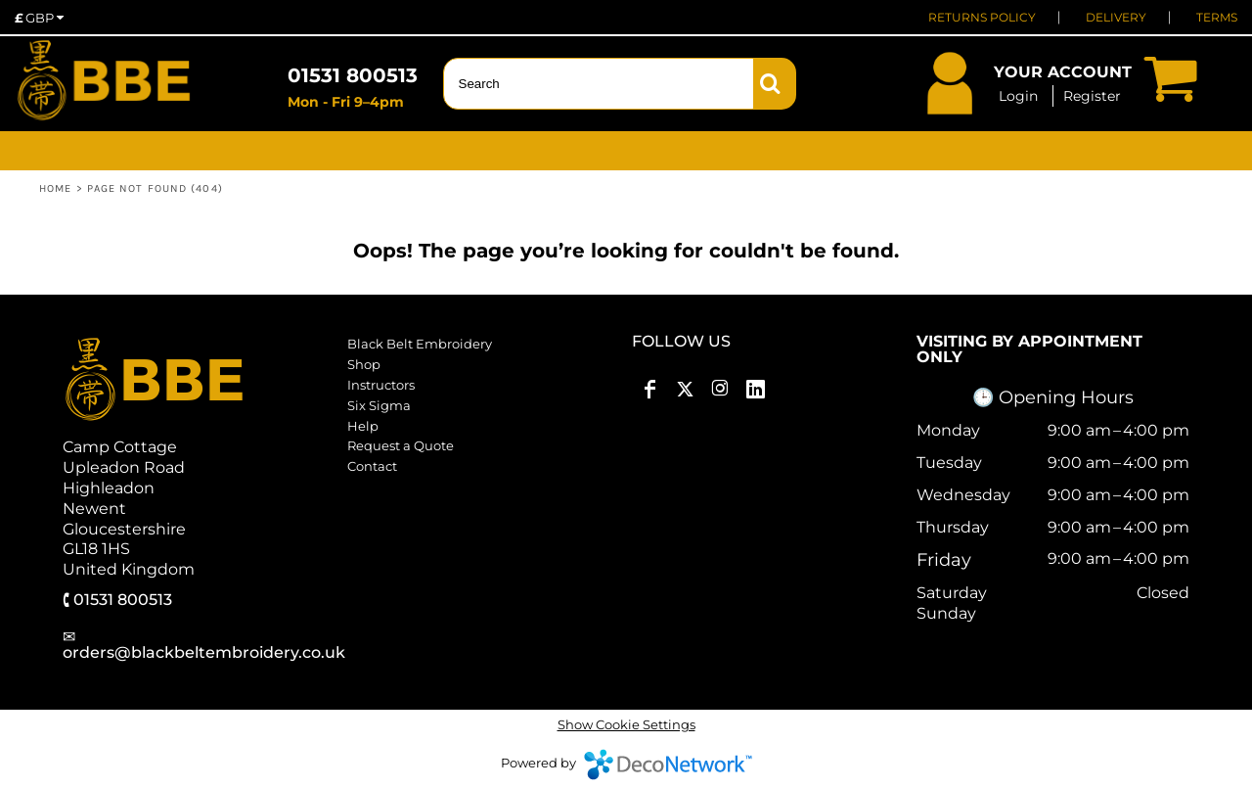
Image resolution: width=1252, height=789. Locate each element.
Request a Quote (400, 445)
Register (1092, 96)
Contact (372, 466)
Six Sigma (379, 405)
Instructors (381, 385)
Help (363, 426)
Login (1018, 96)
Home (55, 188)
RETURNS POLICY (982, 17)
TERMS (1216, 17)
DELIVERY (1116, 17)
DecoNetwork (668, 764)
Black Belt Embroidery (419, 343)
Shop (363, 364)
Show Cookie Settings (626, 724)
